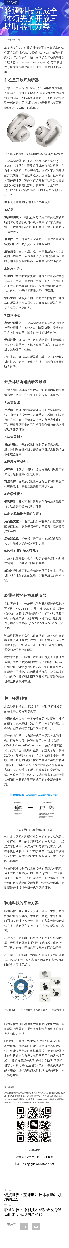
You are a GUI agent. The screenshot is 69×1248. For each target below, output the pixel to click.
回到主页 (11, 2)
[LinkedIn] (24, 1226)
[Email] (36, 1226)
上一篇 (7, 1190)
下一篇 (7, 1205)
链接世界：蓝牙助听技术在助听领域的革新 (33, 1197)
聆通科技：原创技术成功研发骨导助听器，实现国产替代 (33, 1212)
